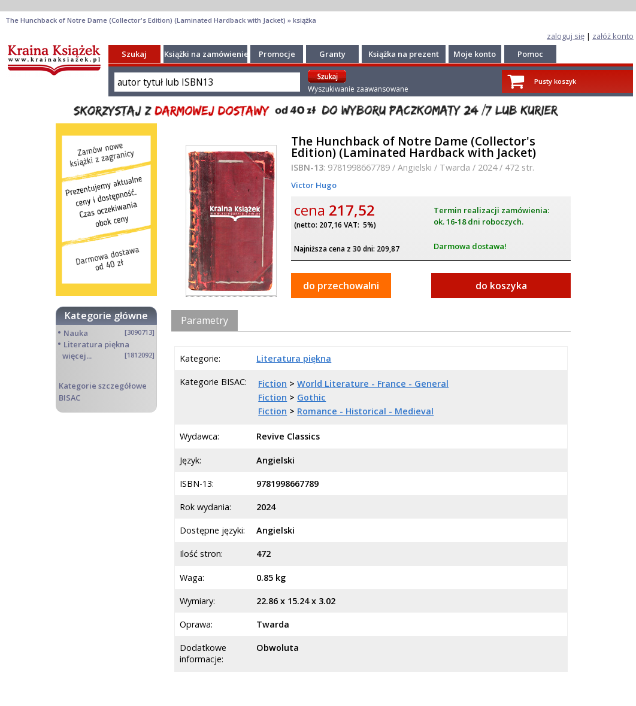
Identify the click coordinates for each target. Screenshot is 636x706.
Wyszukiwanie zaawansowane (358, 89)
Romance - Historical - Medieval (365, 411)
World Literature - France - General (373, 383)
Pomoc (530, 54)
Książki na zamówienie (206, 54)
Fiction (272, 383)
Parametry (204, 320)
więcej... (77, 355)
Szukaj (134, 54)
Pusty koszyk (555, 81)
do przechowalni (341, 285)
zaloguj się (565, 36)
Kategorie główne (106, 315)
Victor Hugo (314, 185)
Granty (332, 54)
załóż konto (613, 36)
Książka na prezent (403, 54)
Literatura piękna (96, 344)
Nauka (75, 333)
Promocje (277, 54)
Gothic (311, 397)
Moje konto (474, 54)
